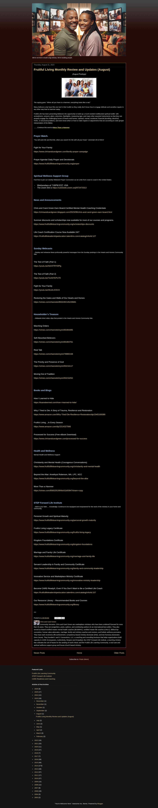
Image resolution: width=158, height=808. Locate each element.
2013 (36, 769)
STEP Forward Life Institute (42, 676)
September (40, 710)
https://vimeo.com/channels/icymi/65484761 (53, 342)
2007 (36, 788)
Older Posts (119, 653)
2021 (36, 743)
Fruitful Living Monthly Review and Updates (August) (72, 69)
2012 (36, 772)
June (38, 724)
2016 (36, 759)
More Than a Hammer (61, 127)
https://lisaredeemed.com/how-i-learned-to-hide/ (55, 402)
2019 (36, 750)
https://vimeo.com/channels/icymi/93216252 (53, 378)
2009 (36, 782)
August (39, 714)
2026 (36, 689)
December (40, 701)
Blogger (100, 804)
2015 (36, 762)
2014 (36, 766)
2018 (36, 753)
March (38, 733)
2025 (36, 692)
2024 (36, 695)
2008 (36, 785)
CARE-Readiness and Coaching (43, 679)
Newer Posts (39, 653)
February (39, 736)
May (38, 727)
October (39, 707)
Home (79, 653)
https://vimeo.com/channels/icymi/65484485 (53, 330)
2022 (36, 740)
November (40, 704)
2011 (36, 775)
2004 (36, 794)
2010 (36, 778)
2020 (36, 747)
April (38, 730)
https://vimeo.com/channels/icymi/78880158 (53, 354)
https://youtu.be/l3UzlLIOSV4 (47, 290)
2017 (36, 756)
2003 (36, 797)
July (38, 720)
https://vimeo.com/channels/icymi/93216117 (53, 366)
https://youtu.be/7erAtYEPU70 (47, 278)
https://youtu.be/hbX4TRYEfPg (47, 266)
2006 (36, 791)
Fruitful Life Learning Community (43, 673)
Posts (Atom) (84, 659)
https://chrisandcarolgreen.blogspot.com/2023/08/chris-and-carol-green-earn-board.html (73, 212)
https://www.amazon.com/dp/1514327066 (52, 426)
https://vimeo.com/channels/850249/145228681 (55, 302)
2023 (36, 698)
